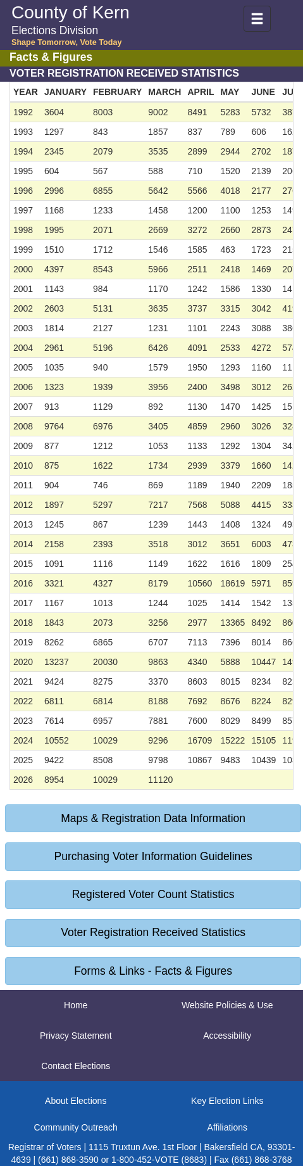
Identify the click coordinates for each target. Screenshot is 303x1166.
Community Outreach (76, 1127)
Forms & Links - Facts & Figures (153, 971)
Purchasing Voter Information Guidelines (153, 856)
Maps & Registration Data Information (153, 818)
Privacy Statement (76, 1035)
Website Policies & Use (227, 1005)
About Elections (75, 1101)
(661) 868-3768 (262, 1160)
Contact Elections (75, 1066)
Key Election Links (227, 1101)
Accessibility (227, 1035)
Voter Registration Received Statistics (153, 932)
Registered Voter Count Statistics (153, 894)
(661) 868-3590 (68, 1160)
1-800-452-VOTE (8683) (159, 1160)
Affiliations (227, 1127)
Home (75, 1005)
